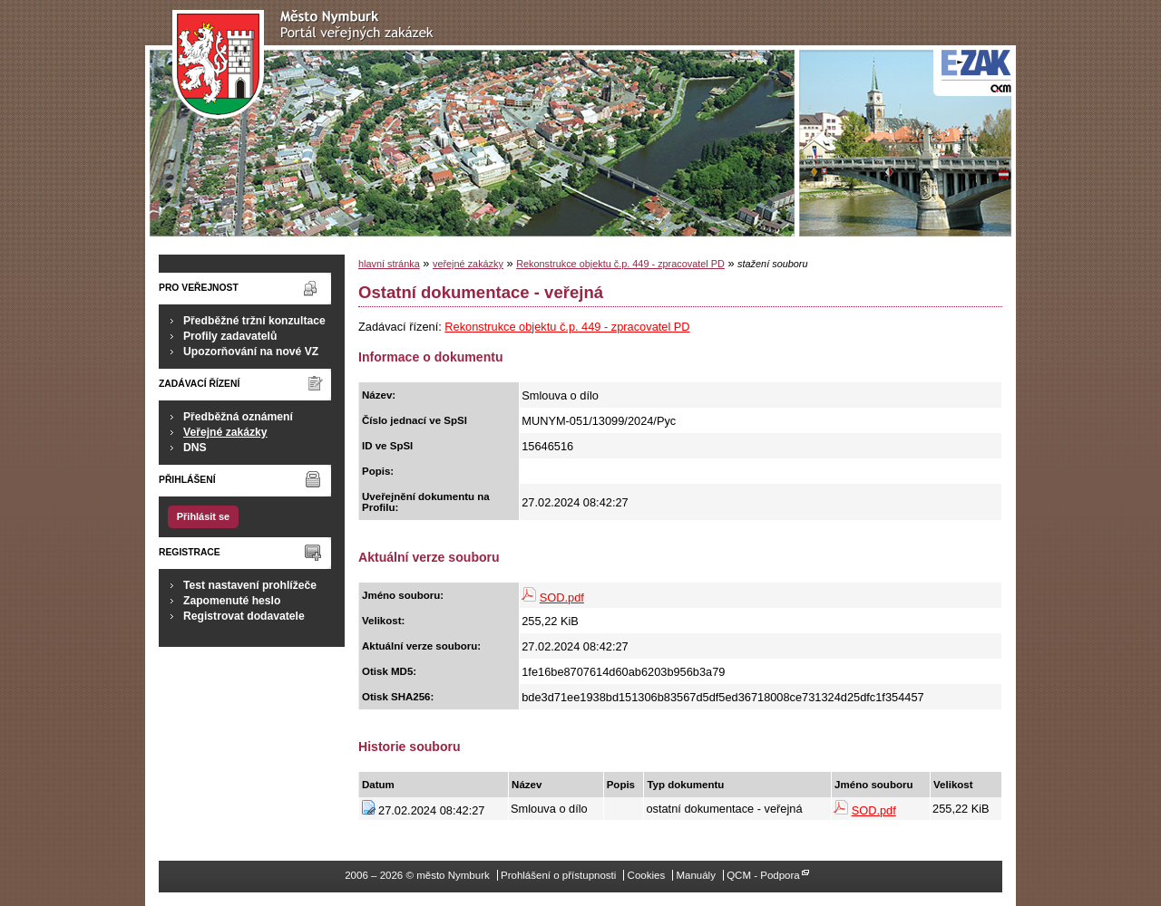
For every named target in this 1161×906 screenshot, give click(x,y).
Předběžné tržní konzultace (254, 320)
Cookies (647, 875)
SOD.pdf (562, 597)
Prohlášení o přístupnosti (558, 875)
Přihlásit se (203, 516)
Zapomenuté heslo (231, 600)
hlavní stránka (389, 263)
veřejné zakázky (468, 263)
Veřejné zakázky (225, 432)
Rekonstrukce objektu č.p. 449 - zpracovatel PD (620, 263)
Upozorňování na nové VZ (250, 351)
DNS (195, 447)
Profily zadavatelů (230, 336)
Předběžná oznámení (238, 416)
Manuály (696, 875)
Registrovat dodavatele (244, 616)
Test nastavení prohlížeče (250, 585)
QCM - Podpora (763, 875)
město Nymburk (308, 65)
